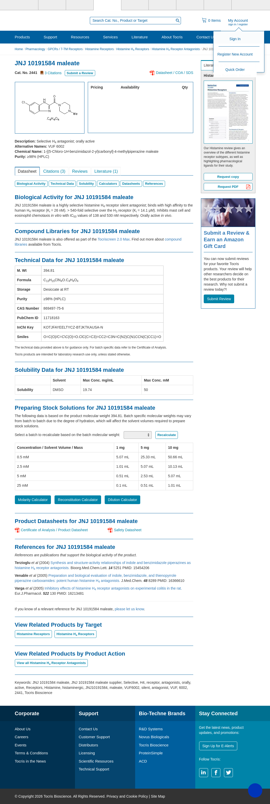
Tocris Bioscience (154, 745)
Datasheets (131, 184)
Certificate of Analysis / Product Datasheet (54, 530)
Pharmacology (35, 49)
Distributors (88, 745)
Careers (21, 737)
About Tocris (171, 37)
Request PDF (234, 187)
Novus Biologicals (154, 737)
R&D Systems (151, 729)
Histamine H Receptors (132, 49)
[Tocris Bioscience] (107, 5)
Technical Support (94, 769)
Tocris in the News (30, 761)
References (154, 184)
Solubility (86, 184)
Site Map (158, 796)
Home (19, 49)
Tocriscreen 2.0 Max (114, 239)
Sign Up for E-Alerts (218, 746)
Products (22, 37)
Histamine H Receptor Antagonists (176, 49)
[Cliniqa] (190, 5)
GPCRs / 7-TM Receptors (65, 49)
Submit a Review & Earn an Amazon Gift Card (227, 239)
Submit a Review (80, 73)
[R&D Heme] (245, 5)
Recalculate (166, 435)
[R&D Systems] (52, 5)
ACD (143, 761)
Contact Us (205, 37)
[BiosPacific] (162, 5)
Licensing (87, 753)
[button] (255, 790)
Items (214, 20)
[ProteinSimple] (135, 5)
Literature (140, 37)
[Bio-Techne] (24, 5)
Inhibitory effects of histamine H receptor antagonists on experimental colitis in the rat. (113, 588)
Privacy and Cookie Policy (127, 796)
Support (50, 37)
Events (21, 745)
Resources (80, 37)
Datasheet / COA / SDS (174, 73)
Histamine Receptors (99, 49)
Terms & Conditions (31, 753)
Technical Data (62, 184)
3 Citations (53, 73)
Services (110, 37)
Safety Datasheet (127, 530)
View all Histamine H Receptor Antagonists (51, 663)
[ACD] (217, 5)
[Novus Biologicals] (79, 5)
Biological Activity (31, 184)
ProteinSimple (151, 753)
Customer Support (94, 737)
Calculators (108, 184)
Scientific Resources (96, 761)
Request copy (228, 177)
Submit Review (219, 299)
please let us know (129, 609)
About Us (23, 729)
